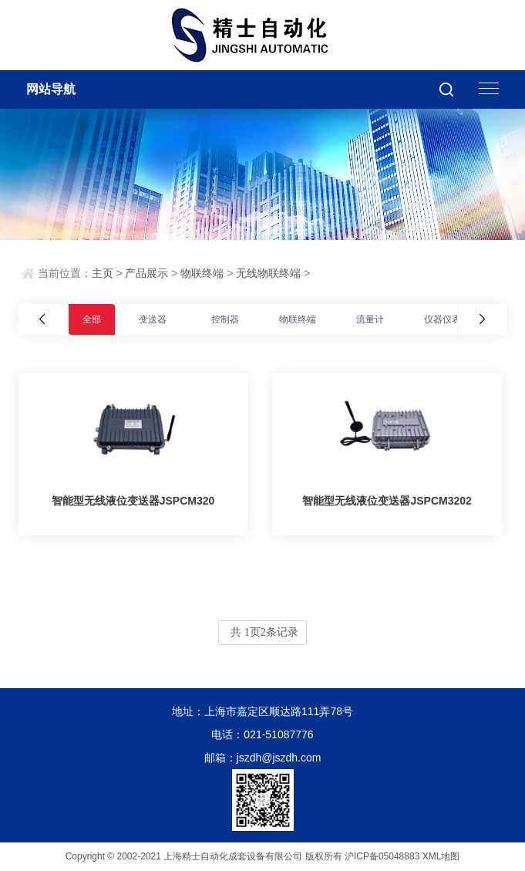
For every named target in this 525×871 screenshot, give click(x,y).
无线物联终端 (268, 273)
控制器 (225, 319)
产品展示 (146, 273)
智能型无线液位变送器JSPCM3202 (386, 501)
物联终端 (202, 273)
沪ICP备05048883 (382, 856)
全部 (91, 319)
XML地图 (441, 856)
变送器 (153, 319)
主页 (102, 273)
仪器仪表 (442, 319)
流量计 (370, 319)
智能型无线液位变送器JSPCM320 (133, 501)
